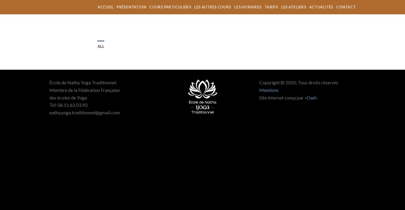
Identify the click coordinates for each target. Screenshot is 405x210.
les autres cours (212, 7)
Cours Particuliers (170, 7)
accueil (106, 7)
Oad (311, 97)
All (101, 46)
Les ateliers (293, 7)
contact (346, 7)
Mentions (269, 90)
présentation (131, 7)
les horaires (248, 7)
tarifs (271, 7)
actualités (321, 7)
